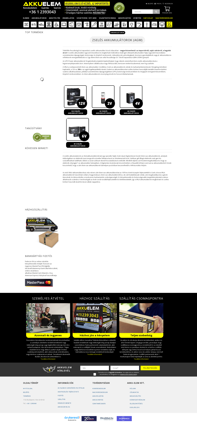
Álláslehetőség (136, 403)
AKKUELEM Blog (64, 407)
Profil (157, 4)
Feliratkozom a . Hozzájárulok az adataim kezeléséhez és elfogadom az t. (118, 373)
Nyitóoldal (28, 388)
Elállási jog (134, 407)
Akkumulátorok (39, 18)
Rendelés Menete (64, 403)
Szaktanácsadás (99, 403)
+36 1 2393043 (42, 11)
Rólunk (133, 388)
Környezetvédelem (137, 400)
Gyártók (137, 18)
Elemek (26, 18)
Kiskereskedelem (99, 388)
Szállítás (61, 399)
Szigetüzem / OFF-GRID (87, 18)
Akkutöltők (54, 18)
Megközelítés (135, 396)
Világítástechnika (107, 18)
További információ (48, 359)
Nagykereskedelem (164, 18)
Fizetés (60, 395)
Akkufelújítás (124, 18)
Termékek (27, 396)
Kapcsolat (148, 18)
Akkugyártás (97, 400)
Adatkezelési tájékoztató (68, 392)
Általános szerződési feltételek (71, 388)
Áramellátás (68, 18)
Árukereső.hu (72, 420)
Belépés (147, 4)
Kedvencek (168, 4)
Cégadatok (134, 392)
